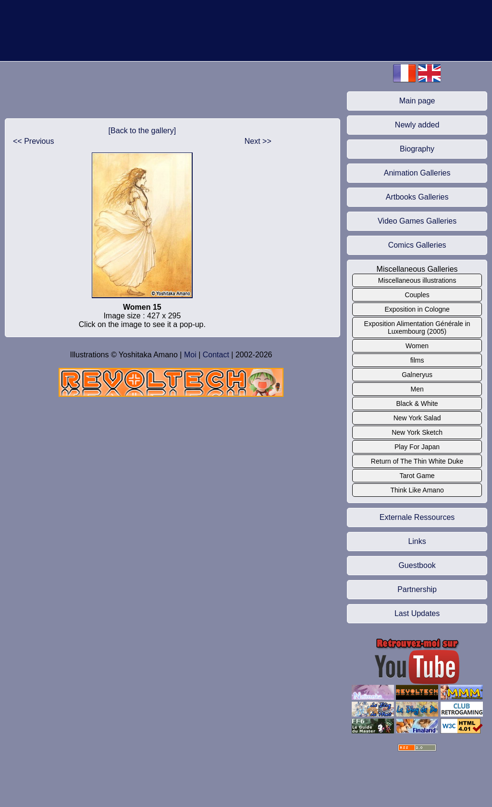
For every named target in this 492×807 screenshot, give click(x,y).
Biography (417, 149)
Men (416, 389)
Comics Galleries (417, 245)
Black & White (417, 403)
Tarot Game (417, 475)
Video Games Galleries (417, 221)
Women (417, 346)
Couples (417, 295)
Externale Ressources (417, 517)
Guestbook (416, 565)
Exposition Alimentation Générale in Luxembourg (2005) (417, 327)
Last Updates (417, 613)
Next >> (258, 141)
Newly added (417, 125)
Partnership (417, 589)
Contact (216, 355)
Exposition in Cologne (416, 309)
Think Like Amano (416, 490)
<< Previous (33, 141)
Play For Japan (417, 447)
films (417, 360)
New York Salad (417, 418)
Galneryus (417, 374)
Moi (190, 355)
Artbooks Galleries (417, 197)
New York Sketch (417, 432)
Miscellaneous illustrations (417, 280)
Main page (417, 101)
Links (417, 541)
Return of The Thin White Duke (417, 461)
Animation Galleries (417, 173)
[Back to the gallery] (142, 130)
